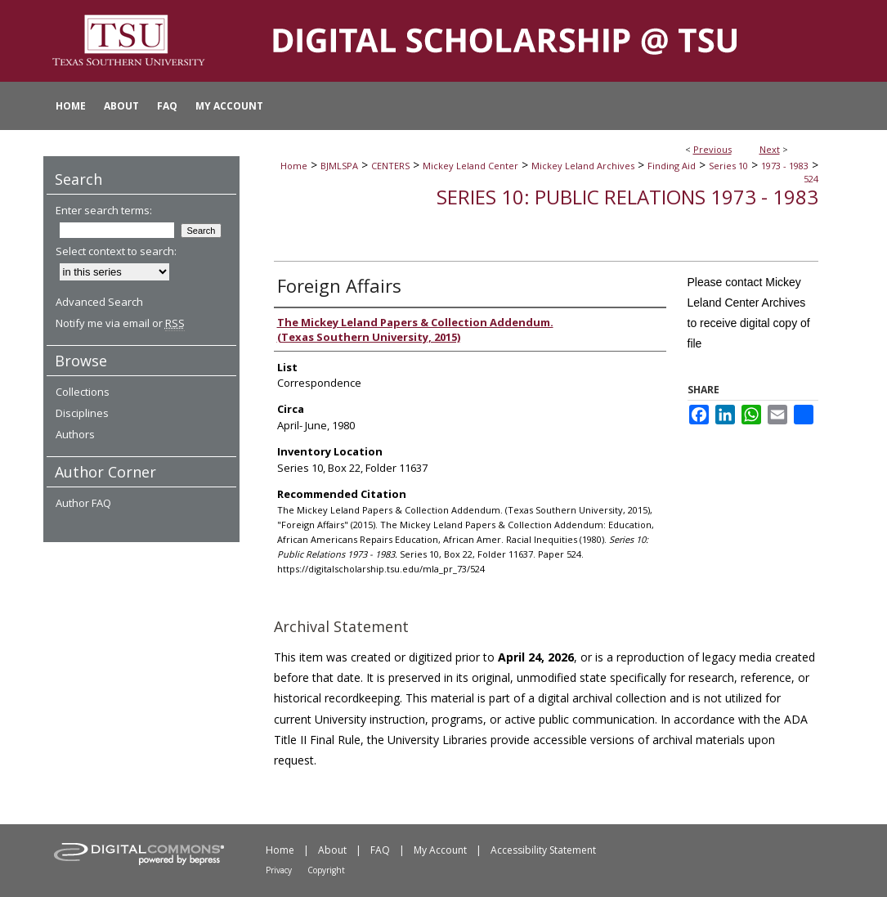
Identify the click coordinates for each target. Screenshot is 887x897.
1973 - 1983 (785, 165)
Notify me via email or (120, 323)
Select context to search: (116, 251)
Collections (83, 391)
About (332, 850)
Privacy (279, 870)
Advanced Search (99, 301)
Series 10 (728, 165)
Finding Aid (671, 165)
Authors (75, 434)
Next (769, 149)
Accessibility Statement (543, 850)
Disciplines (82, 413)
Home (293, 165)
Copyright (326, 870)
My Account (440, 850)
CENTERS (390, 165)
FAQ (380, 850)
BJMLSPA (339, 165)
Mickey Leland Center (470, 165)
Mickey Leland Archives (582, 165)
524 (811, 179)
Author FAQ (83, 503)
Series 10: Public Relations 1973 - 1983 (627, 196)
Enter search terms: (104, 210)
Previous (712, 149)
